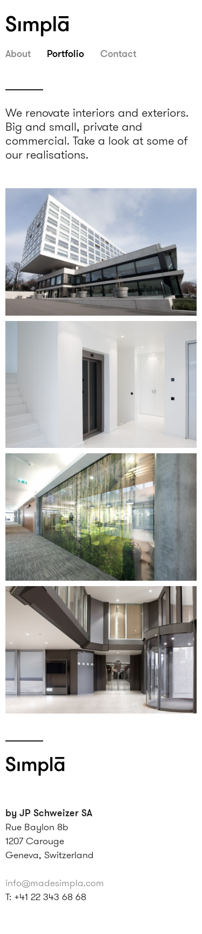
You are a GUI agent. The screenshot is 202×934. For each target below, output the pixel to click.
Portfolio (65, 53)
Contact (118, 53)
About (18, 53)
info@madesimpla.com (54, 882)
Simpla (50, 26)
